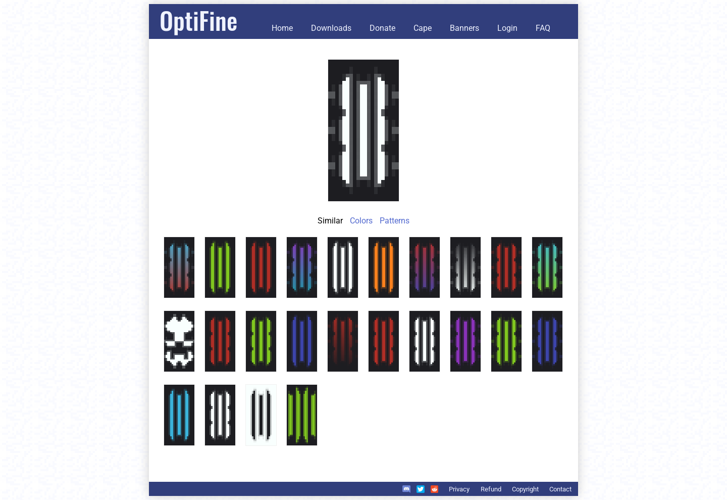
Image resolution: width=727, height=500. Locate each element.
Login (507, 28)
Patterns (394, 220)
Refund (491, 489)
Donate (382, 28)
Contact (560, 489)
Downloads (331, 28)
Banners (464, 28)
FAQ (543, 28)
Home (282, 28)
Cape (422, 28)
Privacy (459, 489)
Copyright (525, 489)
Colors (361, 220)
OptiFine (198, 20)
